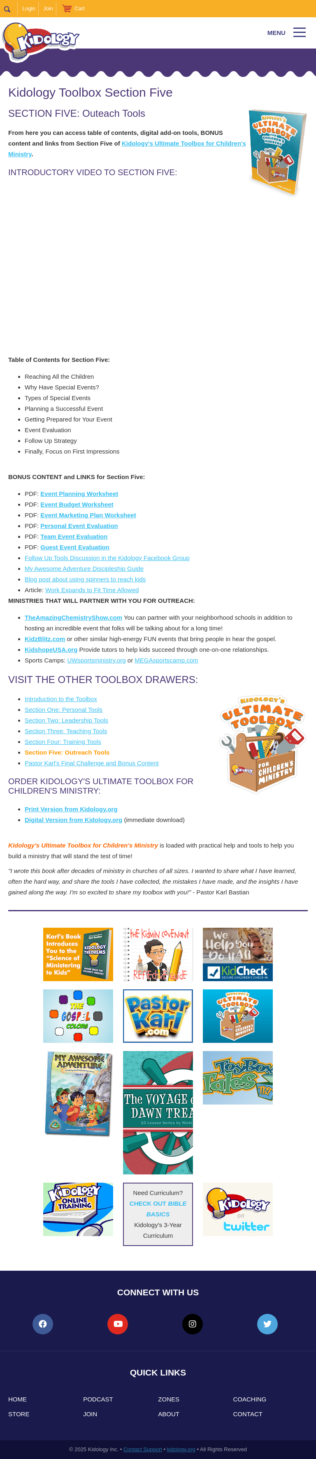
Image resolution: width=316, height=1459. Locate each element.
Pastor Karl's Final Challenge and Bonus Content (92, 763)
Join (48, 8)
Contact (248, 1413)
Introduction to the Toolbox (61, 698)
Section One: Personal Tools (63, 709)
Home (17, 1399)
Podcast (98, 1399)
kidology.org (181, 1449)
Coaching (250, 1399)
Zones (168, 1399)
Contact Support (142, 1449)
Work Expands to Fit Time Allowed (92, 589)
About (168, 1413)
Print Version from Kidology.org (71, 809)
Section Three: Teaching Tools (66, 730)
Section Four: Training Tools (63, 741)
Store (18, 1413)
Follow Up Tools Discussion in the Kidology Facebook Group (107, 557)
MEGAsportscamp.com (166, 660)
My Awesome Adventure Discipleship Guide (84, 568)
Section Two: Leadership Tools (66, 720)
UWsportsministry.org (96, 660)
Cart (79, 8)
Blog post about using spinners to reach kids (85, 579)
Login (28, 8)
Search (11, 8)
